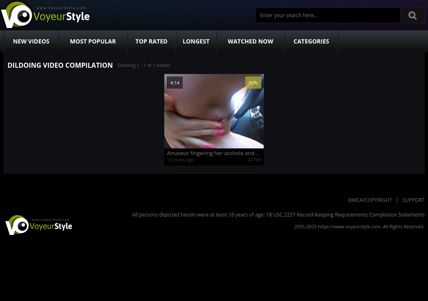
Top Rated (151, 41)
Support (414, 200)
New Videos (31, 41)
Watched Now (250, 41)
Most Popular (93, 41)
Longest (196, 41)
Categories (311, 41)
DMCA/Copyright (370, 200)
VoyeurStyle (37, 224)
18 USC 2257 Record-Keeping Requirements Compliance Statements (345, 214)
